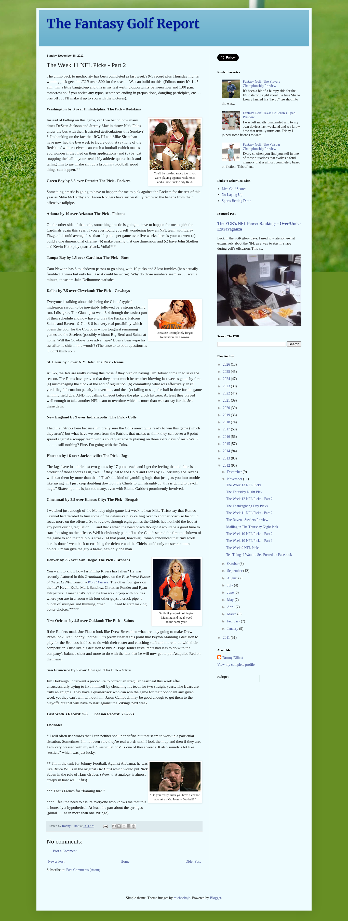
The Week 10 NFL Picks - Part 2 (249, 534)
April (231, 607)
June (230, 592)
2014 (227, 451)
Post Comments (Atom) (83, 870)
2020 (227, 408)
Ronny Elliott (232, 658)
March (232, 614)
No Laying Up (232, 195)
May (230, 600)
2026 (227, 364)
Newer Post (56, 861)
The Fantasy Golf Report (123, 24)
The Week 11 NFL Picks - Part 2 (249, 513)
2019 (227, 415)
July (230, 585)
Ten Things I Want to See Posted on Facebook (259, 555)
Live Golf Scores (234, 189)
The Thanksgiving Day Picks (247, 506)
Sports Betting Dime (236, 201)
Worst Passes (98, 582)
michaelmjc (182, 898)
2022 (227, 393)
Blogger (215, 898)
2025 (227, 372)
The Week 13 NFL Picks (243, 485)
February (234, 621)
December (235, 472)
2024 (227, 379)
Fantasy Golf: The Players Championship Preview (261, 84)
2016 (227, 437)
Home (125, 861)
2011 (227, 637)
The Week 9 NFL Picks (242, 548)
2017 (227, 429)
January (233, 629)
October (233, 564)
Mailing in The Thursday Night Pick (252, 527)
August (232, 578)
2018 (227, 422)
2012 (227, 465)
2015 (227, 444)
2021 (227, 400)
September (235, 571)
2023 (227, 386)
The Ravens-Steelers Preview (247, 520)
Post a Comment (65, 851)
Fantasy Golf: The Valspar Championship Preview (261, 147)
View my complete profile (236, 665)
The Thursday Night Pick (244, 492)
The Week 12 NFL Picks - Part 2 (249, 499)
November (235, 479)
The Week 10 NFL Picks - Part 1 (249, 541)
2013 (227, 458)
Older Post (193, 861)
